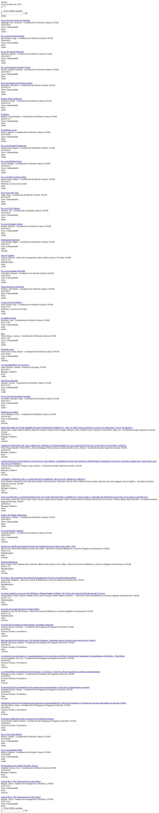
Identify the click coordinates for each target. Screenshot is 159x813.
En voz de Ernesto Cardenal (12, 531)
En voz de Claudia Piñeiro (11, 734)
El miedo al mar (7, 349)
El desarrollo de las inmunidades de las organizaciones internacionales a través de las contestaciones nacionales (45, 687)
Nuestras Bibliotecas (9, 562)
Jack (2, 334)
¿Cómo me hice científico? (11, 302)
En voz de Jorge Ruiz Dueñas (12, 36)
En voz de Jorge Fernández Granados (16, 396)
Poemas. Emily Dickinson (11, 99)
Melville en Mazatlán (9, 381)
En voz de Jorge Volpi (9, 193)
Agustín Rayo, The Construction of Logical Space (21, 781)
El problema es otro (9, 130)
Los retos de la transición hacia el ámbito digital (20, 609)
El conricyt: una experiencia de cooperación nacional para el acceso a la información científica (38, 578)
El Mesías (5, 114)
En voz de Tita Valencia (10, 208)
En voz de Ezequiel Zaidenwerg (13, 146)
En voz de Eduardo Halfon (11, 750)
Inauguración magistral (10, 240)
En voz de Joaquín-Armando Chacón (15, 67)
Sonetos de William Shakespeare (14, 515)
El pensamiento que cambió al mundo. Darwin (19, 766)
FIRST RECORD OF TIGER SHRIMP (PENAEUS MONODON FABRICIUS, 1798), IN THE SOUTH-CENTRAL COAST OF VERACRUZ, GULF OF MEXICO (66, 428)
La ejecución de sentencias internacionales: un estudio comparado (27, 625)
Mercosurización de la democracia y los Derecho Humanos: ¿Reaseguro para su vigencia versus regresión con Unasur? (48, 640)
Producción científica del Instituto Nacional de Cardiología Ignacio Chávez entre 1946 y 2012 (38, 546)
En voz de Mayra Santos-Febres (13, 177)
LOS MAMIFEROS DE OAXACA (15, 365)
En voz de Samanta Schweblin (13, 271)
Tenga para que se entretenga (12, 287)
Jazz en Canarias (7, 255)
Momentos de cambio (9, 412)
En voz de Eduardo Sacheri (12, 224)
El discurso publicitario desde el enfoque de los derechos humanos (27, 719)
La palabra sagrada (8, 318)
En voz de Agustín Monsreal (12, 52)
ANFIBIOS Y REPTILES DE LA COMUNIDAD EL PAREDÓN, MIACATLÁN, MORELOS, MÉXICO (43, 479)
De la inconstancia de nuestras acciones (16, 83)
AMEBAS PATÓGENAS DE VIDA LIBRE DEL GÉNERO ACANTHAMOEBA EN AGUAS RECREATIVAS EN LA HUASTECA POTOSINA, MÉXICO (63, 446)
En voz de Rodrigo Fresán (11, 161)
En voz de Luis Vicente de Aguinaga (15, 20)
